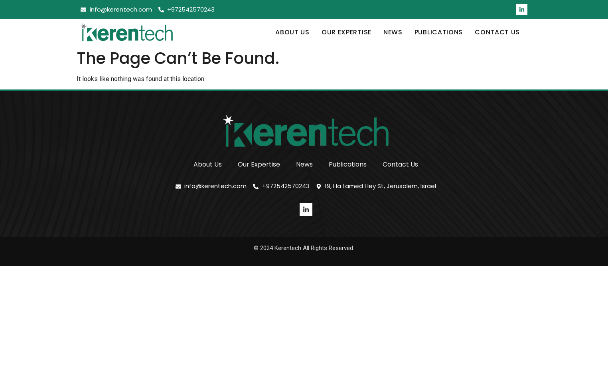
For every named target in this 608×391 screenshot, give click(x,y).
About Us (292, 32)
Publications (439, 32)
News (393, 32)
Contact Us (497, 32)
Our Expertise (346, 32)
